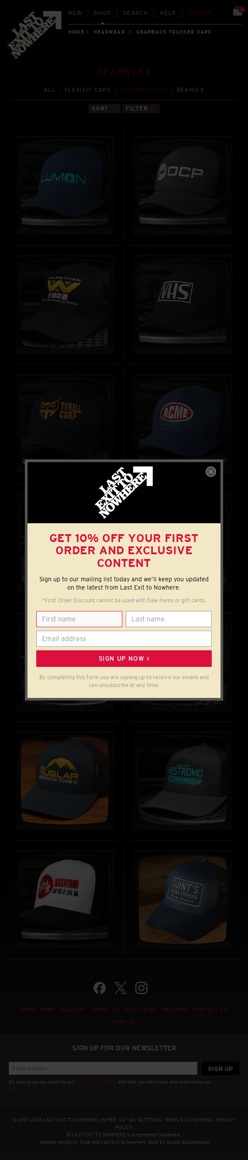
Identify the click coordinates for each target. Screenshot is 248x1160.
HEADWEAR (109, 32)
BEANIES (190, 90)
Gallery (73, 1009)
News (48, 1009)
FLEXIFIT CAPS (88, 90)
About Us (105, 1009)
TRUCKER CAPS (144, 90)
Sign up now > (124, 658)
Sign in (200, 13)
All (49, 90)
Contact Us (209, 1009)
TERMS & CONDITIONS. (189, 1119)
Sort (100, 108)
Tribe (84, 1142)
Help (168, 13)
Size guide (140, 1009)
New (75, 13)
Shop (102, 13)
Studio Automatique (187, 1142)
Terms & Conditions (96, 1081)
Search (135, 13)
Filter (137, 108)
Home (76, 32)
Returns (175, 1009)
